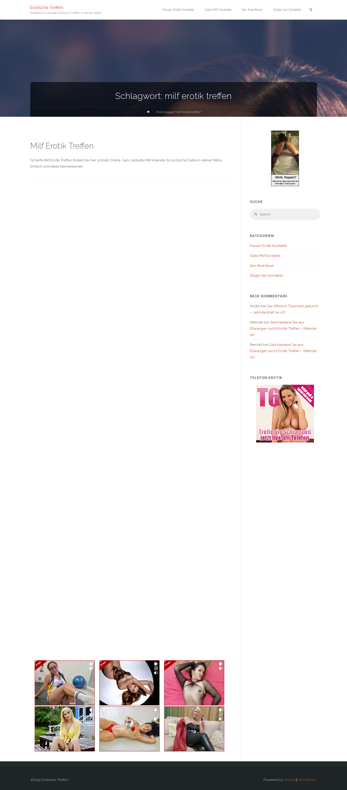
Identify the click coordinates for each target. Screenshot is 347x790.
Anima (289, 780)
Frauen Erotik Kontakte (268, 246)
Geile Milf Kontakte (265, 256)
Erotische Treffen (47, 7)
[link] (310, 10)
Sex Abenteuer (262, 266)
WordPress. (307, 780)
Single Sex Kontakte (266, 276)
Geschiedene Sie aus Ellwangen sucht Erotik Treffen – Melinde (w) (283, 329)
